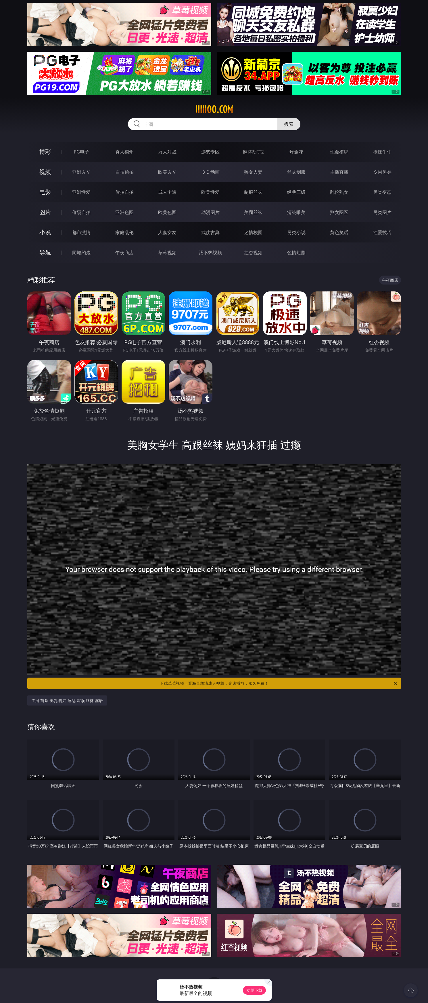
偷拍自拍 (124, 192)
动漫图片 (210, 212)
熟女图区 (339, 212)
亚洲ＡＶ (81, 172)
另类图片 (382, 212)
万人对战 (167, 152)
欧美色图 (167, 212)
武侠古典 (210, 232)
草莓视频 (167, 252)
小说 (45, 232)
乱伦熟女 (339, 192)
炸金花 (296, 152)
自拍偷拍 (124, 172)
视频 (45, 172)
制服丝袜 (253, 192)
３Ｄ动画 (210, 172)
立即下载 (254, 990)
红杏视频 (253, 252)
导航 (45, 252)
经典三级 (296, 192)
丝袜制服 (296, 172)
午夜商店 (124, 252)
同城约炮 (81, 252)
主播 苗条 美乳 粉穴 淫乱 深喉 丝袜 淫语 (67, 700)
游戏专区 (210, 152)
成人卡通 (167, 192)
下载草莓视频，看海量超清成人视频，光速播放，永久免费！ (279, 683)
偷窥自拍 (81, 212)
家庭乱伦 (124, 232)
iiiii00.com (214, 109)
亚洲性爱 (81, 192)
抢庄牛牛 (382, 152)
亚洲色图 (124, 212)
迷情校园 (253, 232)
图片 (45, 212)
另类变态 (382, 192)
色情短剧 (296, 252)
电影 (45, 192)
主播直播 (339, 172)
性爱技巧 (382, 232)
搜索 (288, 124)
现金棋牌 (339, 152)
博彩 (45, 152)
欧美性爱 (210, 192)
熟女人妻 (253, 172)
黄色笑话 (339, 232)
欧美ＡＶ (167, 172)
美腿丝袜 (253, 212)
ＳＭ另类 (382, 172)
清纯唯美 (296, 212)
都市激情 (81, 232)
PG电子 (81, 152)
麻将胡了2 (253, 152)
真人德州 (124, 152)
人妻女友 (167, 232)
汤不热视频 (210, 252)
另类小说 (296, 232)
